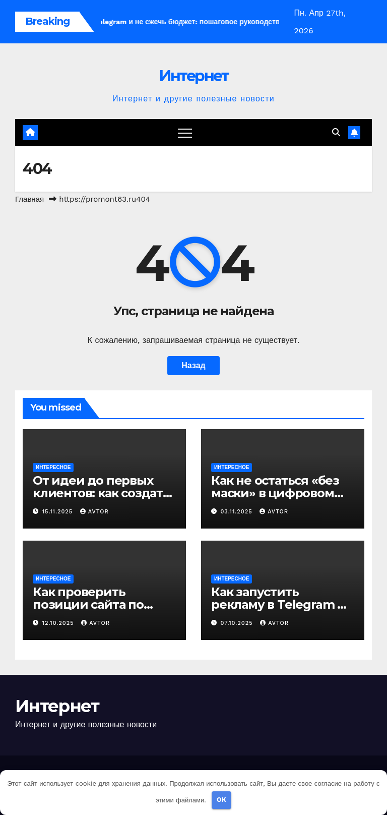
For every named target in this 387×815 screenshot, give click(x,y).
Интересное (53, 467)
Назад (193, 365)
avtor (94, 511)
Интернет (193, 76)
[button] (336, 132)
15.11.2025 (58, 511)
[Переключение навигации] (185, 132)
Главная (29, 199)
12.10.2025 (59, 623)
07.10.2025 (238, 623)
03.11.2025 (238, 511)
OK (221, 799)
